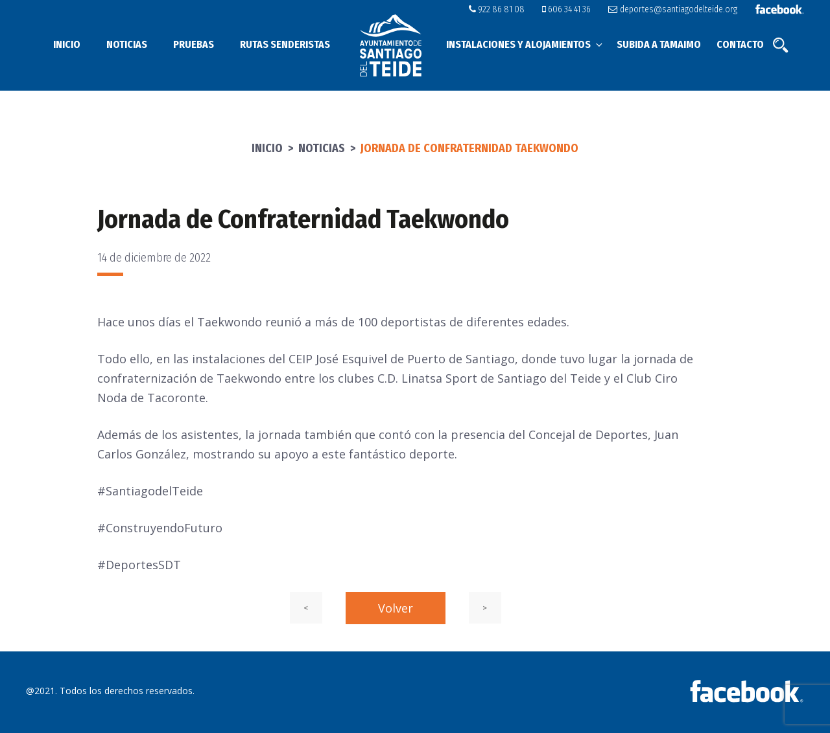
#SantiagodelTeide (150, 491)
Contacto (740, 44)
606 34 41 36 (566, 9)
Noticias (126, 44)
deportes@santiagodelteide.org (672, 9)
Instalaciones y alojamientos (525, 44)
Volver (395, 608)
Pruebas (193, 44)
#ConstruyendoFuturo (159, 528)
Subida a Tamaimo (659, 44)
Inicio (66, 44)
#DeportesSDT (139, 564)
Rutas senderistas (285, 44)
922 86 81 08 (497, 9)
